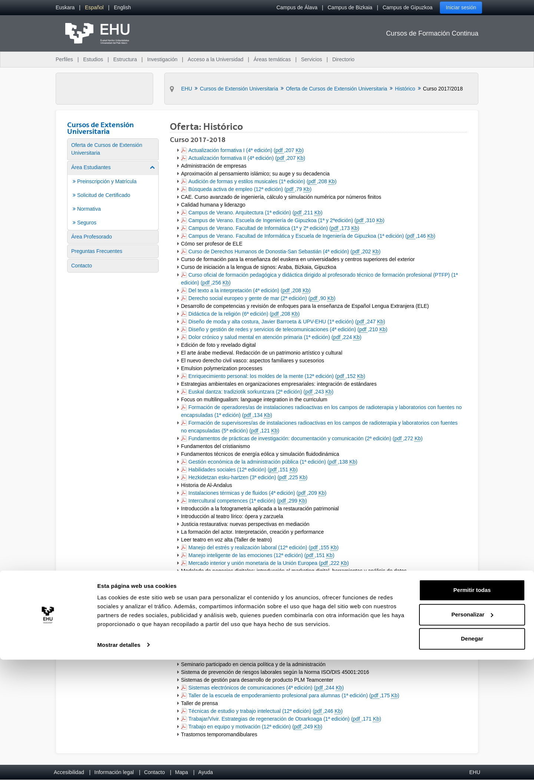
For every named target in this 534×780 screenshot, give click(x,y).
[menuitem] (65, 7)
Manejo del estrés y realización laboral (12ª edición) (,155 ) (263, 547)
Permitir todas (472, 711)
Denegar (472, 759)
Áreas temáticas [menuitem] (272, 59)
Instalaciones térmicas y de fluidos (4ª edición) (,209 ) (257, 493)
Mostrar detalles (119, 765)
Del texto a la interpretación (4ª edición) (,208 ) (249, 290)
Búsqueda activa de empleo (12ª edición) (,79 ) (250, 189)
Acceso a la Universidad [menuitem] (215, 59)
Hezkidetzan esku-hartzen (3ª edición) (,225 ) (247, 477)
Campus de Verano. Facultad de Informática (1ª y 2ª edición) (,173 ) (273, 228)
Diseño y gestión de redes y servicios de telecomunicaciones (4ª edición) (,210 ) (288, 329)
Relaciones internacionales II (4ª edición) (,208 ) (251, 633)
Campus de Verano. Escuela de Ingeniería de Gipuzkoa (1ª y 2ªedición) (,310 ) (286, 220)
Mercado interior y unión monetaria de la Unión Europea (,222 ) (268, 563)
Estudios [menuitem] (93, 59)
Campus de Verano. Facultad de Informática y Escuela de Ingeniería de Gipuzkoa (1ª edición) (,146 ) (311, 236)
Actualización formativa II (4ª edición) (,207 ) (246, 158)
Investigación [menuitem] (162, 59)
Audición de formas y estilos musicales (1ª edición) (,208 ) (262, 181)
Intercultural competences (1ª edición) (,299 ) (247, 501)
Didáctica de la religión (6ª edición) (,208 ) (244, 314)
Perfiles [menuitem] (64, 59)
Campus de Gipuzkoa (408, 7)
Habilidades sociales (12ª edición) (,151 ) (243, 469)
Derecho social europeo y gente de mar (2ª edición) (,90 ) (262, 298)
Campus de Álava (296, 7)
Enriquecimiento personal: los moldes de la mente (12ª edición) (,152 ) (276, 376)
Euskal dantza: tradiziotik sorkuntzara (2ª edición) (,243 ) (260, 392)
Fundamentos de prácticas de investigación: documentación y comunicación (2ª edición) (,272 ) (305, 438)
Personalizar (472, 735)
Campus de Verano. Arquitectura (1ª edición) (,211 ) (255, 212)
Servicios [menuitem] (311, 59)
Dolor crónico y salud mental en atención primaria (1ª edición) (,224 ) (275, 337)
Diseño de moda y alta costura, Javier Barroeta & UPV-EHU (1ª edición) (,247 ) (286, 321)
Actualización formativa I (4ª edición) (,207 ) (246, 150)
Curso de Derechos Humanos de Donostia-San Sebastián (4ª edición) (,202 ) (284, 251)
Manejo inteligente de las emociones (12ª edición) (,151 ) (261, 555)
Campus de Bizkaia (350, 7)
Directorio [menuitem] (343, 59)
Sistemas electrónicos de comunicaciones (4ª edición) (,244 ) (266, 688)
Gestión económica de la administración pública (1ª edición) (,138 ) (272, 462)
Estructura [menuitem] (125, 59)
